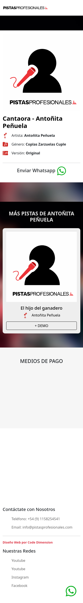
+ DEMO (41, 325)
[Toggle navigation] (77, 8)
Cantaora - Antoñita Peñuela (33, 122)
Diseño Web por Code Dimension (28, 542)
